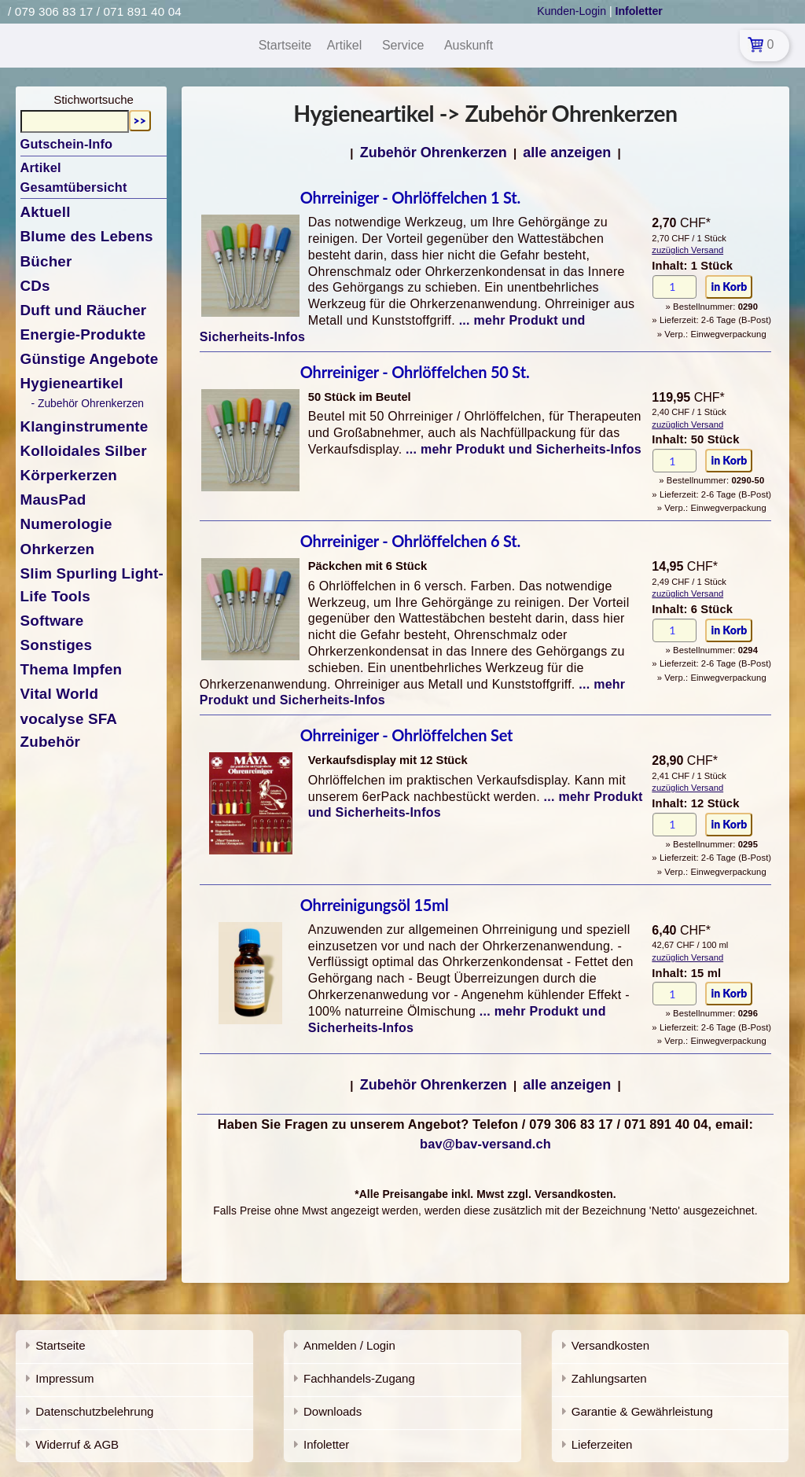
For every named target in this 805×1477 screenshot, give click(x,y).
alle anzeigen (567, 152)
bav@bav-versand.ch (485, 1144)
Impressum (64, 1378)
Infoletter (326, 1444)
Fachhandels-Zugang (359, 1378)
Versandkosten (610, 1345)
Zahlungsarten (609, 1378)
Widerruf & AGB (77, 1444)
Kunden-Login (571, 11)
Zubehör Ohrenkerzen (433, 152)
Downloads (332, 1411)
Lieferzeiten (602, 1444)
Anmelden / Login (349, 1345)
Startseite (60, 1345)
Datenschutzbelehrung (94, 1411)
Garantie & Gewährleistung (642, 1411)
